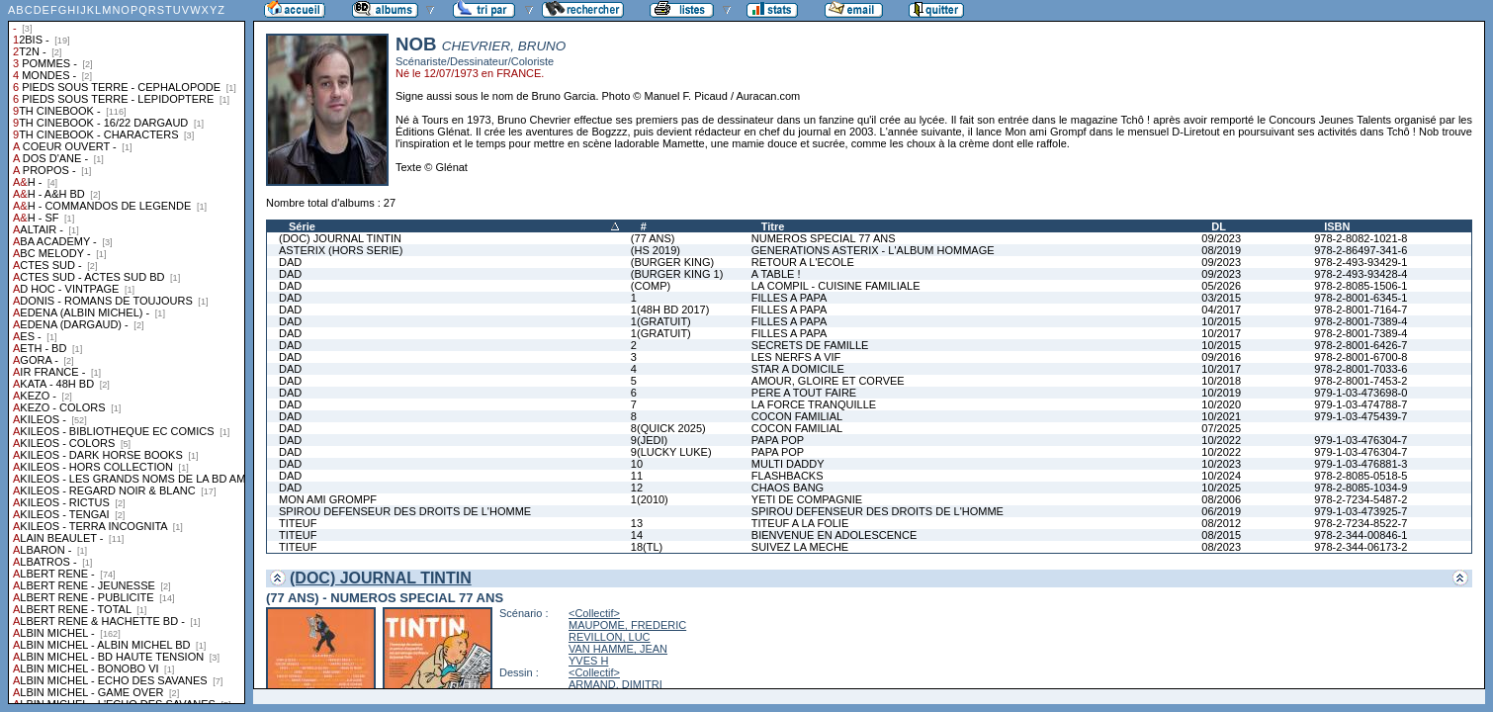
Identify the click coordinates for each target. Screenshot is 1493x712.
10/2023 (1221, 464)
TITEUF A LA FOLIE (799, 523)
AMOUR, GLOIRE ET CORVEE (828, 381)
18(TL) (646, 547)
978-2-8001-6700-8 (1360, 357)
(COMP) (650, 286)
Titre (773, 226)
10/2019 (1221, 393)
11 (637, 476)
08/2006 (1221, 499)
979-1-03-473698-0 (1360, 393)
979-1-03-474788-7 (1360, 404)
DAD (290, 262)
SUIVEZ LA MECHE (799, 547)
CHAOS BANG (787, 487)
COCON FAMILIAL (796, 416)
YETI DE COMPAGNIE (806, 499)
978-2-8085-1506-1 (1360, 286)
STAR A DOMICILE (797, 369)
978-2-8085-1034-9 (1360, 487)
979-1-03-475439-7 (1360, 416)
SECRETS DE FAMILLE (810, 345)
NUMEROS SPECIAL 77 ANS (823, 238)
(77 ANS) (653, 238)
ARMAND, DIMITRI (615, 684)
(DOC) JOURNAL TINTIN (340, 238)
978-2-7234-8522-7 (1360, 523)
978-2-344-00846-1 (1360, 535)
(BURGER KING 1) (677, 274)
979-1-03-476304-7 (1360, 440)
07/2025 (1221, 428)
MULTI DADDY (788, 464)
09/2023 (1221, 238)
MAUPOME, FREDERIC (627, 625)
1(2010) (649, 499)
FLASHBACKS (787, 476)
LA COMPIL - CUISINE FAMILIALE (836, 286)
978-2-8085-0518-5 (1360, 476)
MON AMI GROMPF (328, 499)
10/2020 (1221, 404)
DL (1218, 226)
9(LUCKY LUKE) (671, 452)
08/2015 (1221, 535)
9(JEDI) (649, 440)
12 (637, 487)
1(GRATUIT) (661, 321)
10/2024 (1221, 476)
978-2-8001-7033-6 (1360, 369)
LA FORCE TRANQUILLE (813, 404)
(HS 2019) (655, 250)
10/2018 (1221, 381)
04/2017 (1221, 309)
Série (302, 226)
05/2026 (1221, 286)
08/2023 (1221, 547)
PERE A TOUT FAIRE (803, 393)
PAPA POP (777, 440)
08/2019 (1221, 250)
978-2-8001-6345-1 (1360, 298)
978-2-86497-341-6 (1360, 250)
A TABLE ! (776, 274)
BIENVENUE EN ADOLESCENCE (834, 535)
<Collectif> (594, 613)
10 (637, 464)
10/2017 (1221, 333)
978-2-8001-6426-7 (1360, 345)
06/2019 (1221, 511)
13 (637, 523)
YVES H (588, 661)
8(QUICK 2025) (668, 428)
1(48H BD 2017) (670, 309)
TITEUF (298, 523)
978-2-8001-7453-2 (1360, 381)
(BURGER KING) (672, 262)
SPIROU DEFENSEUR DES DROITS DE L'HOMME (405, 511)
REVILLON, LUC (610, 637)
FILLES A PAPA (789, 298)
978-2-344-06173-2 (1360, 547)
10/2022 (1221, 440)
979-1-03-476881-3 (1360, 464)
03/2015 (1221, 298)
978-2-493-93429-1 (1360, 262)
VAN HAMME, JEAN (618, 649)
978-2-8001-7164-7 (1360, 309)
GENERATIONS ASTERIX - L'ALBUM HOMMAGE (873, 250)
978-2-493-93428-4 (1360, 274)
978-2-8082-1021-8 (1360, 238)
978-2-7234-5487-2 (1360, 499)
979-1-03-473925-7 (1360, 511)
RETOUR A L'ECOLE (802, 262)
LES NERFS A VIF (795, 357)
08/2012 (1221, 523)
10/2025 (1221, 487)
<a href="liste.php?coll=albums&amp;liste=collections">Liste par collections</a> (126, 352)
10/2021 (1221, 416)
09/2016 (1221, 357)
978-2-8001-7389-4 (1360, 321)
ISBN (1337, 226)
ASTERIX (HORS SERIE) (340, 250)
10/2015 (1221, 321)
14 (637, 535)
